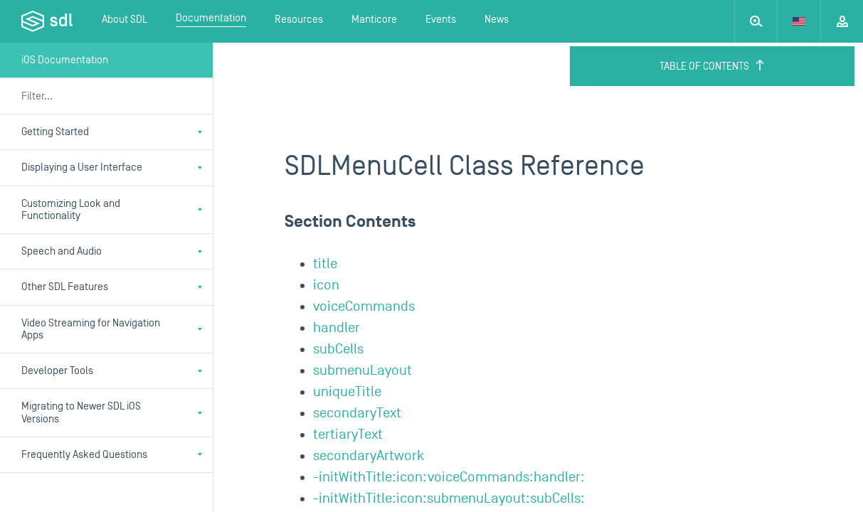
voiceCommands (364, 306)
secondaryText (357, 413)
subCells (338, 349)
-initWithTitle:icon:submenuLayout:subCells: (449, 498)
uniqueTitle (347, 392)
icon (326, 285)
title (325, 264)
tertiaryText (348, 434)
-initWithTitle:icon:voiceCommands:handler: (449, 477)
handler (336, 328)
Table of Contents (713, 66)
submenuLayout (362, 370)
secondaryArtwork (368, 456)
